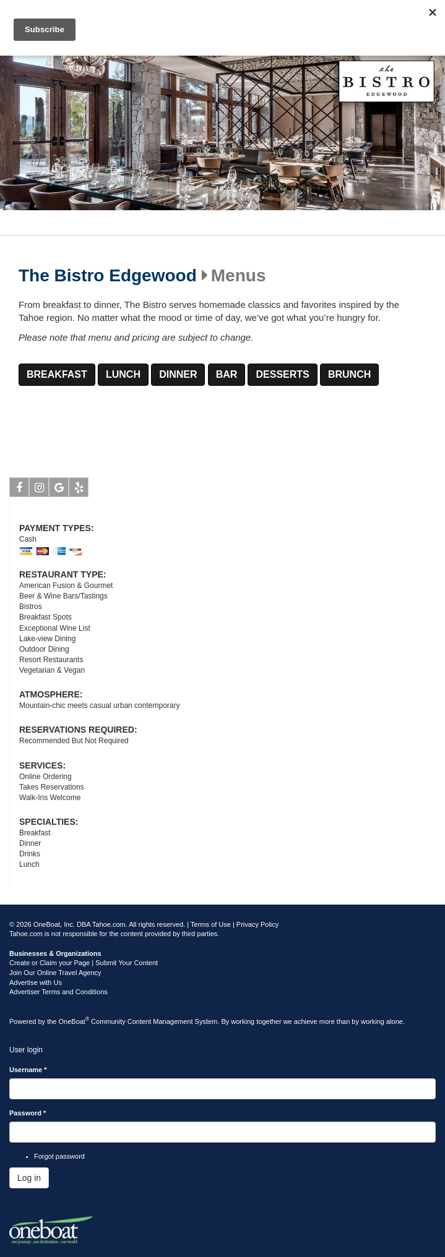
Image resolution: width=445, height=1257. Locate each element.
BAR (227, 374)
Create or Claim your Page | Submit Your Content (83, 962)
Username (28, 1069)
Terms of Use (211, 924)
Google (59, 489)
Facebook (19, 489)
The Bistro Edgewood (108, 275)
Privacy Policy (257, 924)
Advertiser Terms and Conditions (58, 991)
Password (27, 1113)
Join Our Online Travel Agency (55, 972)
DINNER (178, 374)
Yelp (79, 489)
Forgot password (59, 1156)
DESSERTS (282, 374)
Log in (29, 1178)
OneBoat (74, 1021)
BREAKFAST (57, 374)
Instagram (39, 489)
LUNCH (123, 374)
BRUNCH (349, 374)
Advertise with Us (35, 982)
